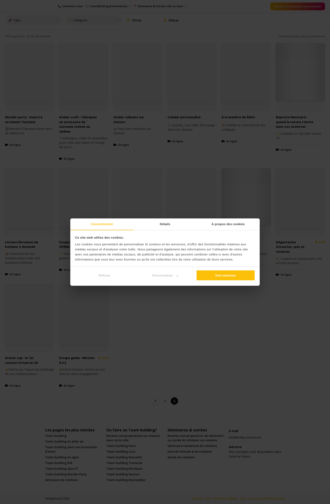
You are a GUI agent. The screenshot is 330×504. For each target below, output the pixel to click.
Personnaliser (165, 275)
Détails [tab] (165, 224)
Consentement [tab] (102, 224)
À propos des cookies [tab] (228, 224)
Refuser (104, 275)
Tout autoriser (225, 275)
